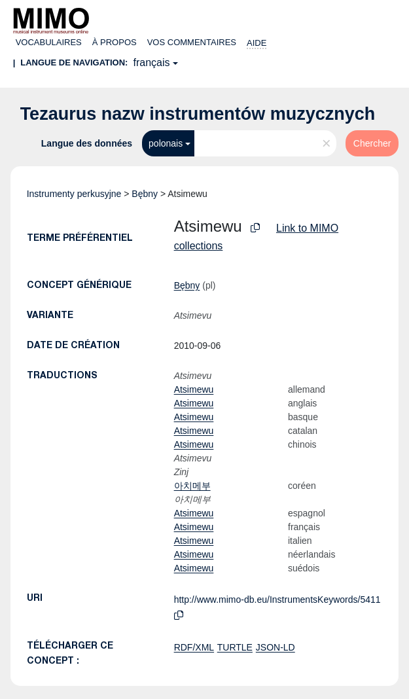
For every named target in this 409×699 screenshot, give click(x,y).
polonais (166, 143)
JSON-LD (275, 647)
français (151, 62)
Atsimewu (194, 389)
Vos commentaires (191, 42)
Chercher (372, 143)
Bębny (145, 193)
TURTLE (235, 647)
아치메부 (192, 485)
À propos (114, 42)
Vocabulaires (49, 42)
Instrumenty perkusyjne (74, 193)
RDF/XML (194, 647)
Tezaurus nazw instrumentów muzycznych (198, 114)
